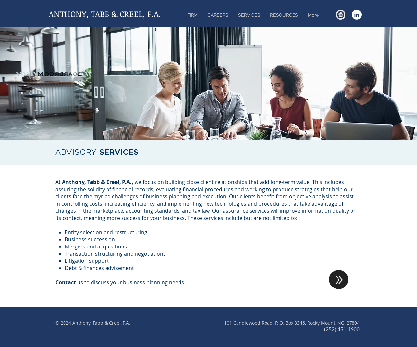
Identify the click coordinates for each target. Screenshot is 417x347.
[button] (249, 15)
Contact (65, 282)
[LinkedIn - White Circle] (357, 15)
